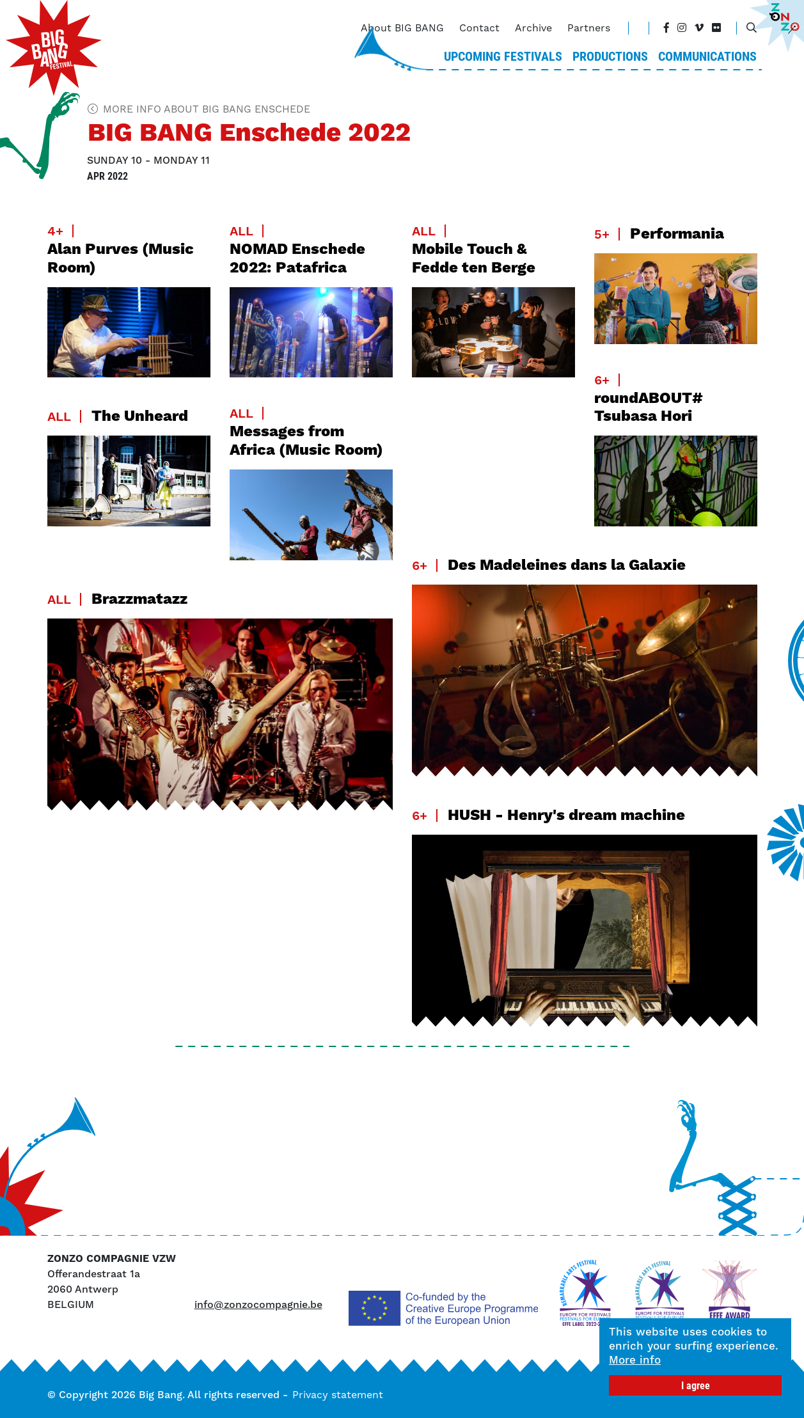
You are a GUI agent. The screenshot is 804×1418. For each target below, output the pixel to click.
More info (636, 1359)
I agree (696, 1385)
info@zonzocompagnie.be (258, 1304)
